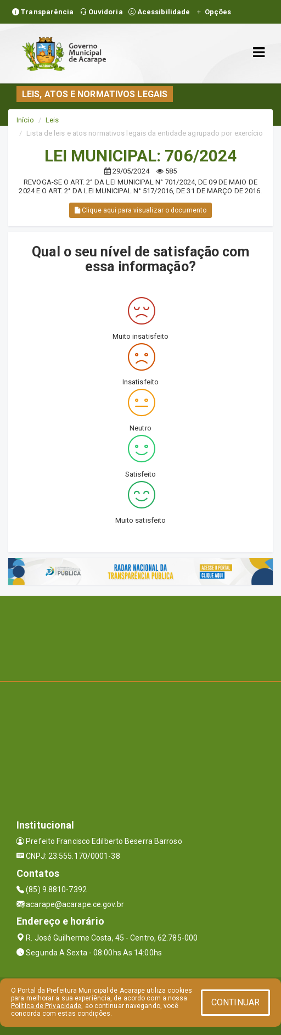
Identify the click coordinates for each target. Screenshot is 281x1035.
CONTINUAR (235, 1002)
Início (25, 120)
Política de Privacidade (46, 1006)
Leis (52, 120)
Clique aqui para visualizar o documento (140, 210)
